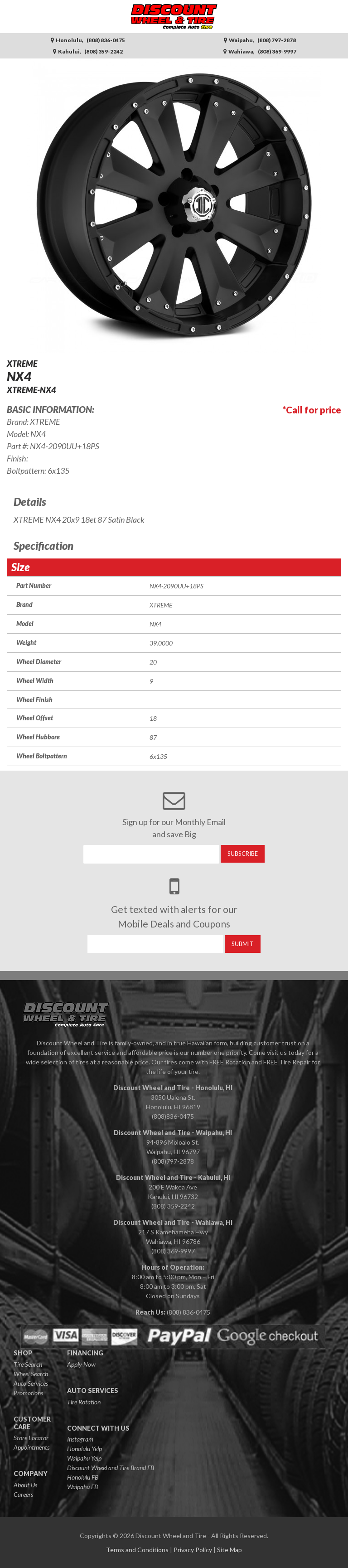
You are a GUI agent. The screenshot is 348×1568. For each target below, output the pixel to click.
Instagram (80, 1439)
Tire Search (28, 1364)
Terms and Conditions (137, 1549)
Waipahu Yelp (84, 1458)
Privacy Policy (193, 1549)
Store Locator (31, 1438)
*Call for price (312, 409)
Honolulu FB (82, 1477)
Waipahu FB (82, 1486)
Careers (23, 1494)
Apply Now (81, 1364)
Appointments (31, 1447)
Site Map (229, 1549)
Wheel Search (31, 1374)
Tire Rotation (84, 1402)
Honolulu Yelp (84, 1448)
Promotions (28, 1393)
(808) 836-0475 (188, 1312)
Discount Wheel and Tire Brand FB (110, 1467)
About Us (25, 1485)
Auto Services (31, 1383)
